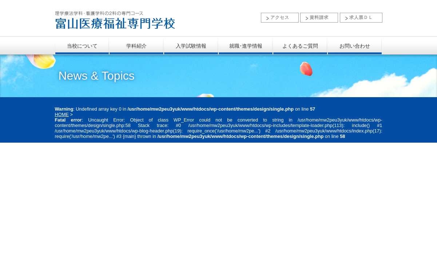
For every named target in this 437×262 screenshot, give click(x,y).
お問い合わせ (354, 46)
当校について (82, 46)
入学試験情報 (191, 46)
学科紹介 (136, 46)
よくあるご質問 (300, 46)
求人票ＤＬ (361, 17)
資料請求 (319, 17)
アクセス (279, 17)
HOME (62, 114)
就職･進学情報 (245, 46)
